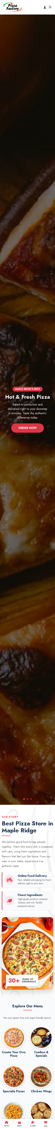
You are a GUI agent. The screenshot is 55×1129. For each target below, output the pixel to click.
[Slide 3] (31, 799)
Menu (19, 1124)
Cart (45, 1124)
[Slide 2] (27, 799)
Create (33, 1124)
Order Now (27, 428)
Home (6, 1124)
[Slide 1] (24, 799)
